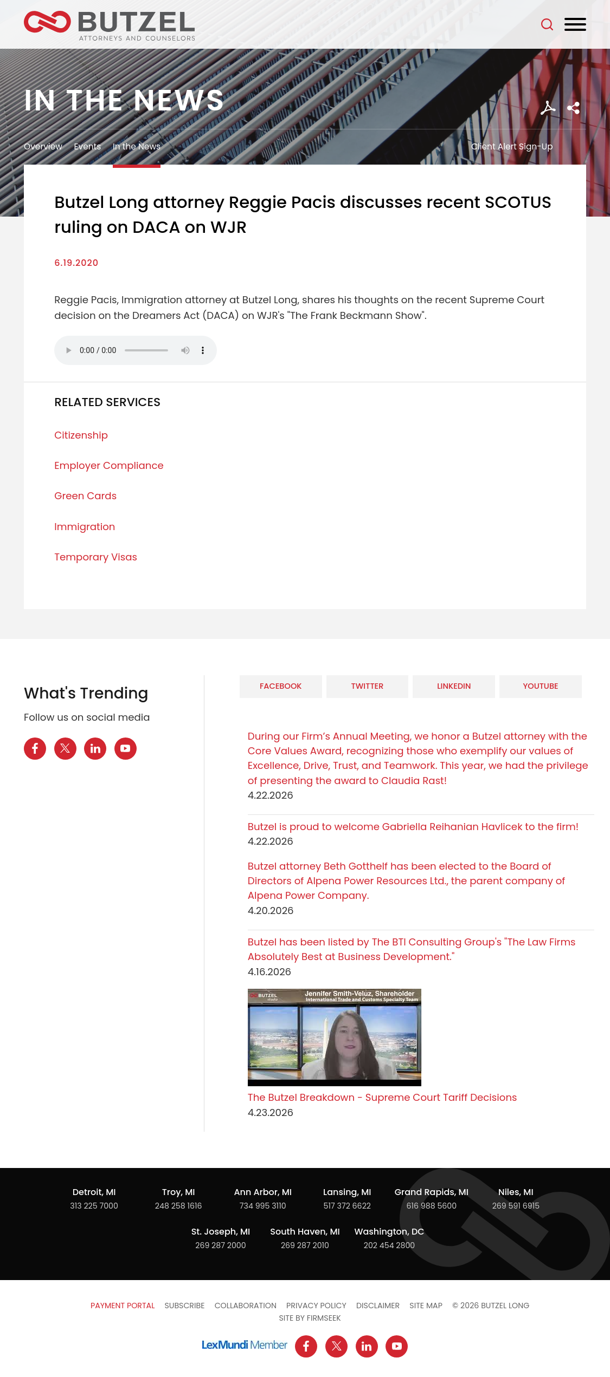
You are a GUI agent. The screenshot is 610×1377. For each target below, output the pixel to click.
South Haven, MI (304, 1231)
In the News (136, 146)
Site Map (425, 1305)
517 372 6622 (347, 1205)
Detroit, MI (94, 1192)
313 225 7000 (94, 1205)
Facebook (281, 686)
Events (87, 146)
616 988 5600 (431, 1205)
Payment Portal (123, 1305)
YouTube (540, 686)
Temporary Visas (95, 557)
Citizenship (81, 435)
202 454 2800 (389, 1245)
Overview (43, 146)
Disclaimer (378, 1305)
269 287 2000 (220, 1245)
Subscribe (184, 1305)
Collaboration (246, 1305)
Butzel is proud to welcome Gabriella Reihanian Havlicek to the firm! (414, 826)
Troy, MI (178, 1192)
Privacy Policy (316, 1305)
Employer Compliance (109, 465)
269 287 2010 (305, 1245)
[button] (573, 108)
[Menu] (575, 25)
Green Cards (85, 495)
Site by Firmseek (310, 1318)
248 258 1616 (178, 1205)
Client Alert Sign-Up (512, 146)
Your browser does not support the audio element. (135, 350)
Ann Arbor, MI (263, 1192)
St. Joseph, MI (221, 1231)
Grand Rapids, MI (431, 1192)
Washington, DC (389, 1231)
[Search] (547, 24)
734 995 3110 (263, 1205)
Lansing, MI (347, 1192)
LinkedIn (454, 686)
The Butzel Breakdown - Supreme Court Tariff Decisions (382, 1097)
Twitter (367, 686)
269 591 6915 (516, 1205)
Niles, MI (516, 1192)
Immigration (84, 526)
